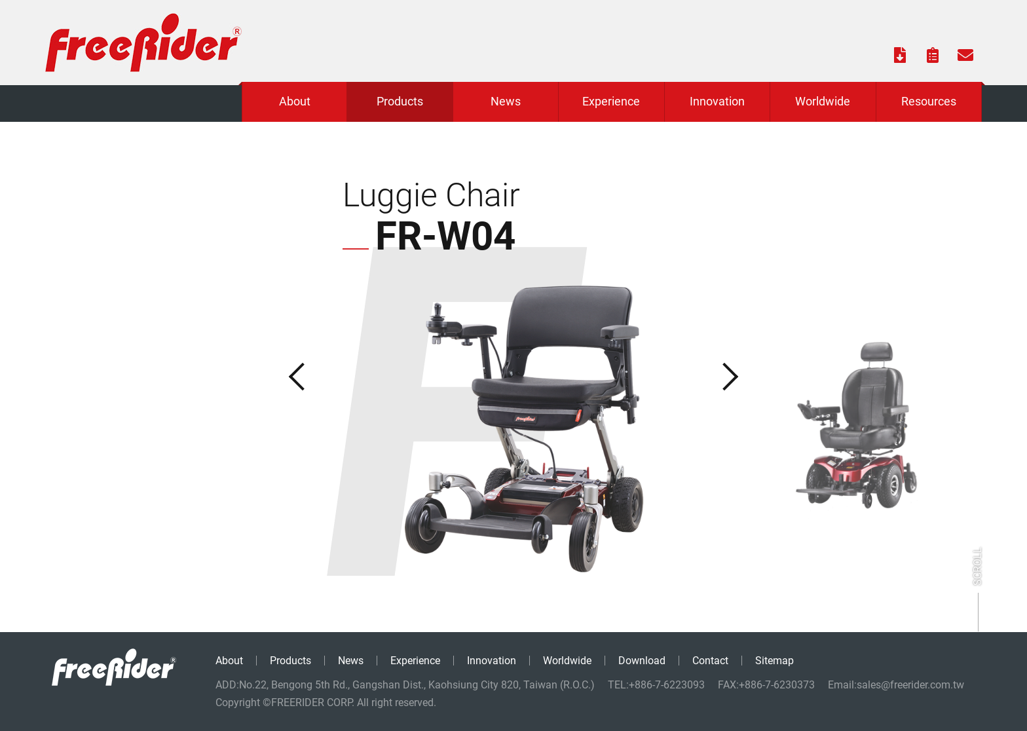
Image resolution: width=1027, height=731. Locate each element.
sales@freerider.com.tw (910, 685)
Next (737, 376)
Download (641, 660)
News (351, 660)
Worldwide (567, 660)
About (229, 660)
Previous (289, 376)
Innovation (491, 660)
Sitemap (774, 660)
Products (290, 660)
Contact (710, 660)
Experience (415, 660)
